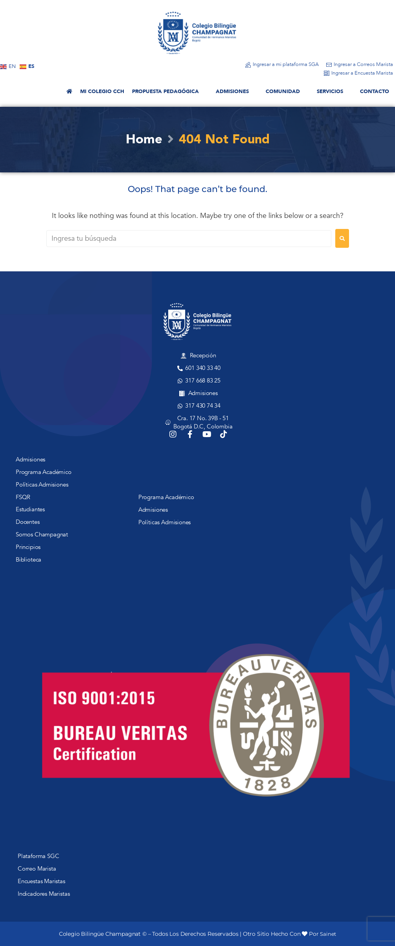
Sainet (328, 933)
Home (144, 139)
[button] (170, 92)
